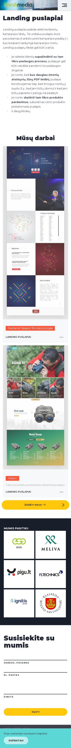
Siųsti (36, 712)
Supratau (16, 740)
